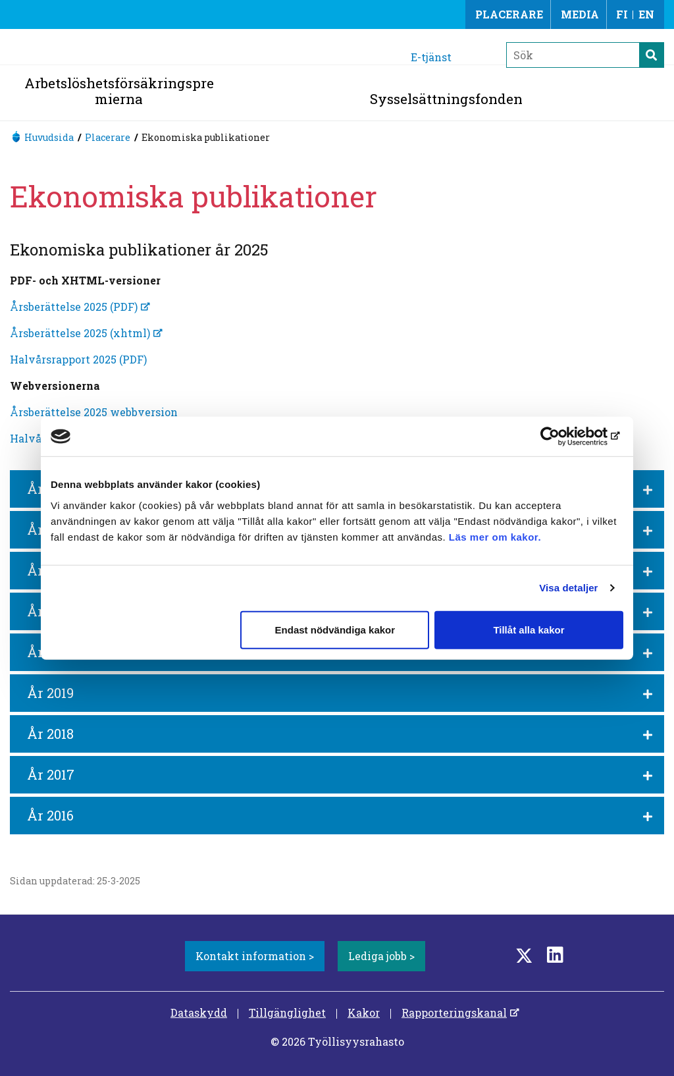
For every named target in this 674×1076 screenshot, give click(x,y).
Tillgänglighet (287, 1012)
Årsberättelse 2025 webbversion (94, 412)
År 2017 (50, 774)
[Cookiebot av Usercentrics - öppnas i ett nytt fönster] (565, 436)
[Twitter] (523, 954)
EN (646, 14)
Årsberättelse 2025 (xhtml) (80, 333)
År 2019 (50, 692)
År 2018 (50, 733)
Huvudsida (49, 137)
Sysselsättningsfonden (446, 99)
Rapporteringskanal (454, 1012)
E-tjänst (431, 57)
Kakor (364, 1012)
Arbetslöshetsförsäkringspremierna (119, 91)
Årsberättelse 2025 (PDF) (74, 306)
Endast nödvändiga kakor (335, 629)
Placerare (509, 14)
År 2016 (50, 815)
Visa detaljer (568, 587)
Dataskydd (198, 1012)
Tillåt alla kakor (528, 629)
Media (580, 14)
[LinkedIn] (555, 954)
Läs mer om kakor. (495, 536)
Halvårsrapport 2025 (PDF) (78, 359)
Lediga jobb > (381, 956)
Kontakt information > (254, 956)
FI (622, 14)
